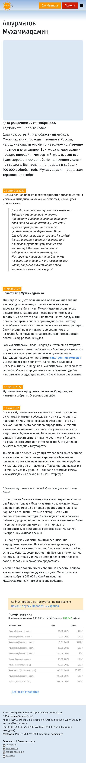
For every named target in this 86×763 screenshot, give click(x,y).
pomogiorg (57, 733)
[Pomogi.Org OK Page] (4, 751)
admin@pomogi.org (22, 716)
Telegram (11, 744)
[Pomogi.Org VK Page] (4, 748)
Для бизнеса (50, 5)
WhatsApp (8, 733)
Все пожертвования (25, 692)
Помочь (70, 5)
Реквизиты (9, 741)
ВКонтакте (12, 748)
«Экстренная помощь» (65, 357)
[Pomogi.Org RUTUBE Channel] (4, 755)
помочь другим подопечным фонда (35, 606)
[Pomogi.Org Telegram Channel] (4, 744)
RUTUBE (10, 755)
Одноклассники (15, 751)
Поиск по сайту (26, 741)
